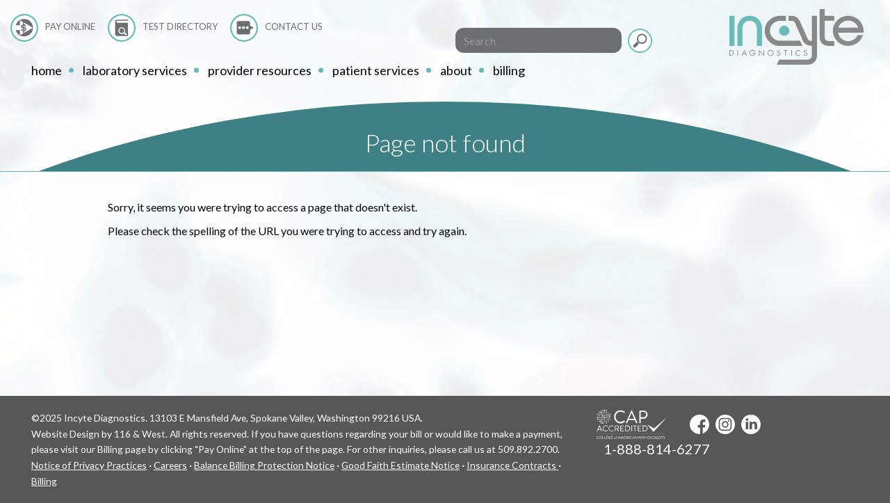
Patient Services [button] (375, 70)
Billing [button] (509, 70)
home (46, 70)
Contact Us (294, 26)
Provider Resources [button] (260, 70)
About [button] (456, 70)
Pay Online (70, 26)
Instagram (725, 424)
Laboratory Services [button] (135, 70)
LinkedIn (751, 424)
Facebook (699, 424)
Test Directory (180, 26)
